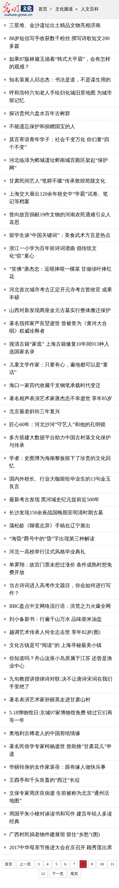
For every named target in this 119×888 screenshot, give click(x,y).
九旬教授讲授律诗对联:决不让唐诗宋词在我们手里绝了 (60, 682)
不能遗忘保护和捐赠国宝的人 (42, 126)
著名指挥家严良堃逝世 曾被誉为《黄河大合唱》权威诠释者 (58, 327)
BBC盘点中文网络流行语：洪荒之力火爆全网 (60, 606)
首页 (42, 9)
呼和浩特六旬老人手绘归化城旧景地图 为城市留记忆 (60, 96)
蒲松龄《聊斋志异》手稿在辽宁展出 (49, 525)
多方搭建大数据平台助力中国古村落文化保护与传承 (60, 441)
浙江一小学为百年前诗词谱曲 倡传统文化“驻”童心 (53, 252)
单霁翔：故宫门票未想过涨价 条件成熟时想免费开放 (60, 568)
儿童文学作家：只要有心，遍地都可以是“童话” (58, 368)
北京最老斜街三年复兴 (34, 411)
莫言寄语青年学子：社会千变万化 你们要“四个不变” (59, 143)
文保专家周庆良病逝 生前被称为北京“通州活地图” (59, 796)
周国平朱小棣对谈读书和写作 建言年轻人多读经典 (60, 817)
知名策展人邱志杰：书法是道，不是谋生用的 (60, 79)
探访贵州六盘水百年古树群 (39, 113)
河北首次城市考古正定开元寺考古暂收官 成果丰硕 (60, 293)
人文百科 (90, 9)
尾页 (74, 873)
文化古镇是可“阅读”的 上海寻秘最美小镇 (55, 645)
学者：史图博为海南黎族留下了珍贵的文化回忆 (60, 461)
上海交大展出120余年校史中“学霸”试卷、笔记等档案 (58, 197)
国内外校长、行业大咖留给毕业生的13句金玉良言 (60, 482)
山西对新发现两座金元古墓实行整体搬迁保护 (60, 310)
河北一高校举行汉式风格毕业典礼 (47, 551)
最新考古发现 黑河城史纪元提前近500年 (54, 499)
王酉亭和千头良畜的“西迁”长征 (44, 780)
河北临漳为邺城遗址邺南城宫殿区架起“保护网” (58, 163)
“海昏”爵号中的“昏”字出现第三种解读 (51, 538)
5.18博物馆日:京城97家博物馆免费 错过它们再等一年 (60, 716)
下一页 (57, 873)
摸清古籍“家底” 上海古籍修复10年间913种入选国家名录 (59, 347)
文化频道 (64, 9)
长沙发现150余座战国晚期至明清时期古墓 (56, 512)
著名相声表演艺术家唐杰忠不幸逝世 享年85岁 (60, 398)
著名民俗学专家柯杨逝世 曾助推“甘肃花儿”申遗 (60, 750)
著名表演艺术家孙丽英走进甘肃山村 (49, 699)
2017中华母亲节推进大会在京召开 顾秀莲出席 (60, 847)
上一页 (25, 864)
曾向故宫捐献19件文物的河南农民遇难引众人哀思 (60, 218)
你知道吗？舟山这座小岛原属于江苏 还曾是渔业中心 (60, 662)
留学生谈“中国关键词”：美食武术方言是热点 (59, 235)
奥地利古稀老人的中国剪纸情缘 (44, 733)
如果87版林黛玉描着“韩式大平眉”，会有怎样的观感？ (59, 62)
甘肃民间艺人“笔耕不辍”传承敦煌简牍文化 (57, 181)
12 (43, 873)
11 (113, 864)
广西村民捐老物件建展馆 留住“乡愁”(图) (54, 834)
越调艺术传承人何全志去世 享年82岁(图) (54, 632)
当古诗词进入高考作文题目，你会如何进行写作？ (60, 589)
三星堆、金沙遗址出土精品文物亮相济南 (55, 25)
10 (102, 864)
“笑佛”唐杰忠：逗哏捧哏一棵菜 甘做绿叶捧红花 (60, 272)
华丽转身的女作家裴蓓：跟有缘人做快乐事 (57, 767)
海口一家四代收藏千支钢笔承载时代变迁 (55, 385)
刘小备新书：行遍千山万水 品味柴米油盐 (55, 619)
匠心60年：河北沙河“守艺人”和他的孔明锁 (57, 424)
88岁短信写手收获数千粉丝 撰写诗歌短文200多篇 (59, 42)
